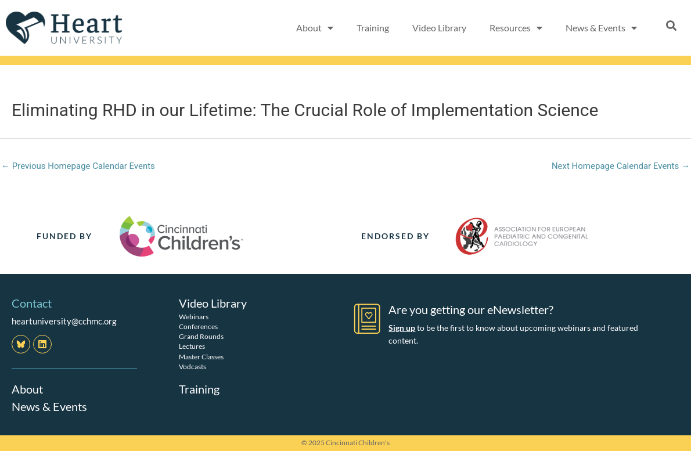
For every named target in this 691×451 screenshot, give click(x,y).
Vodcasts (192, 366)
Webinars (193, 316)
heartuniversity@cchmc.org (64, 321)
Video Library (439, 27)
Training (373, 27)
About (314, 27)
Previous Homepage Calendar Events (78, 166)
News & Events (601, 27)
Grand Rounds (201, 336)
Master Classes (201, 356)
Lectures (192, 346)
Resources (516, 27)
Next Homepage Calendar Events (621, 166)
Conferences (198, 326)
